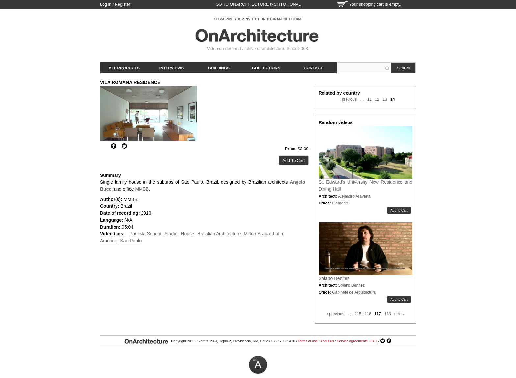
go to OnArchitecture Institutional (258, 4)
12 (377, 99)
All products (124, 68)
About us (327, 341)
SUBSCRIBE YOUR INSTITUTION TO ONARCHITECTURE (258, 19)
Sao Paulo (131, 240)
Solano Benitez (334, 278)
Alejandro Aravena (354, 196)
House (187, 233)
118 (387, 314)
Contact (313, 68)
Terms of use (308, 341)
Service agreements (352, 341)
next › (399, 314)
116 (368, 314)
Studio (171, 233)
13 (385, 99)
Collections (266, 68)
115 (358, 314)
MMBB (142, 189)
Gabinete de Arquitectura (354, 292)
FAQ (374, 341)
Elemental (340, 203)
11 (369, 99)
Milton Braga (257, 233)
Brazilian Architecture (219, 233)
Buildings (219, 68)
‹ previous (348, 99)
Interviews (171, 68)
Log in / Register (115, 4)
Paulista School (145, 233)
